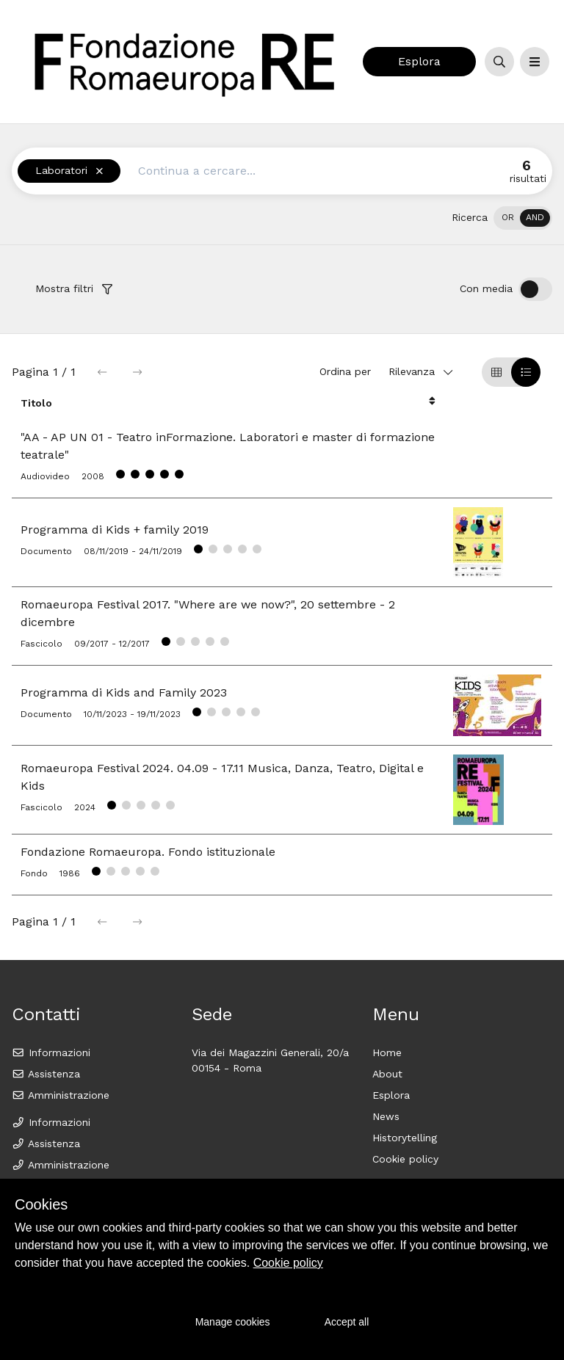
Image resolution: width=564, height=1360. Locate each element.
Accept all (347, 1322)
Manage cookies (232, 1322)
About (387, 1074)
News (386, 1116)
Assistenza (46, 1074)
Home (387, 1052)
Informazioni (51, 1052)
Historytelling (404, 1137)
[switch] (523, 218)
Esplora (419, 61)
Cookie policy (405, 1159)
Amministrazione (60, 1095)
